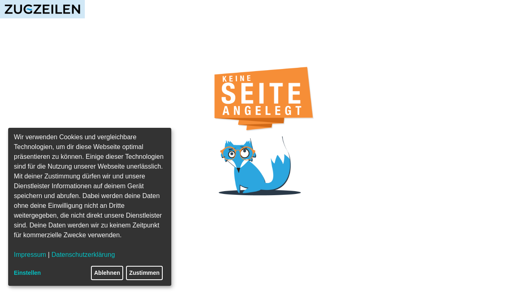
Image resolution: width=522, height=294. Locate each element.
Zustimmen (144, 273)
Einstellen (27, 273)
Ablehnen (107, 273)
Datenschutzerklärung (83, 254)
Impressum (30, 254)
